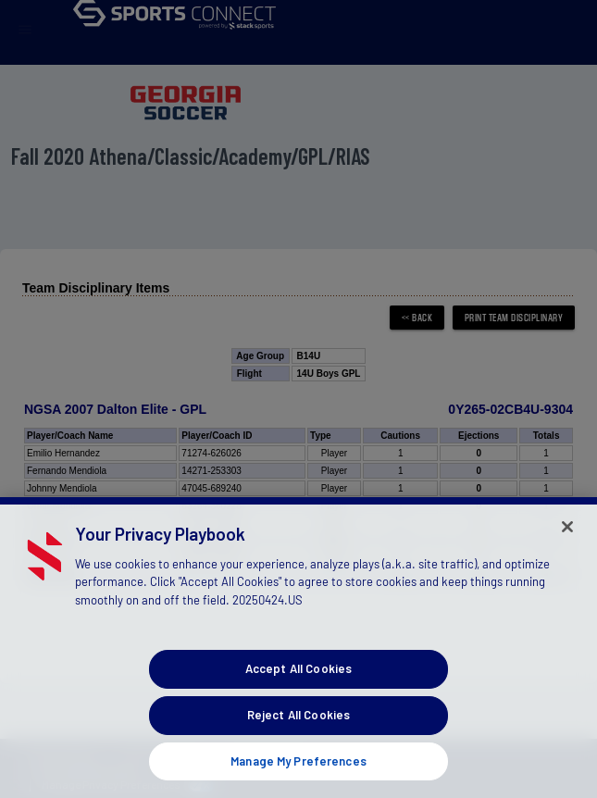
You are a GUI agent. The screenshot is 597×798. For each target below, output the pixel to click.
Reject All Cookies (298, 740)
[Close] (567, 552)
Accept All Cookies (298, 694)
